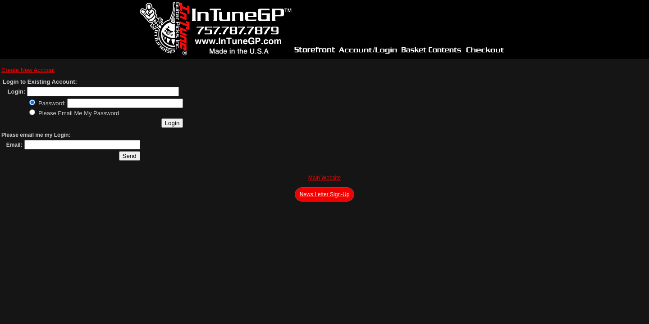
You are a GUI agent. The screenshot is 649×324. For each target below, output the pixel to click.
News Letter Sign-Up (325, 194)
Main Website (324, 178)
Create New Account (28, 70)
